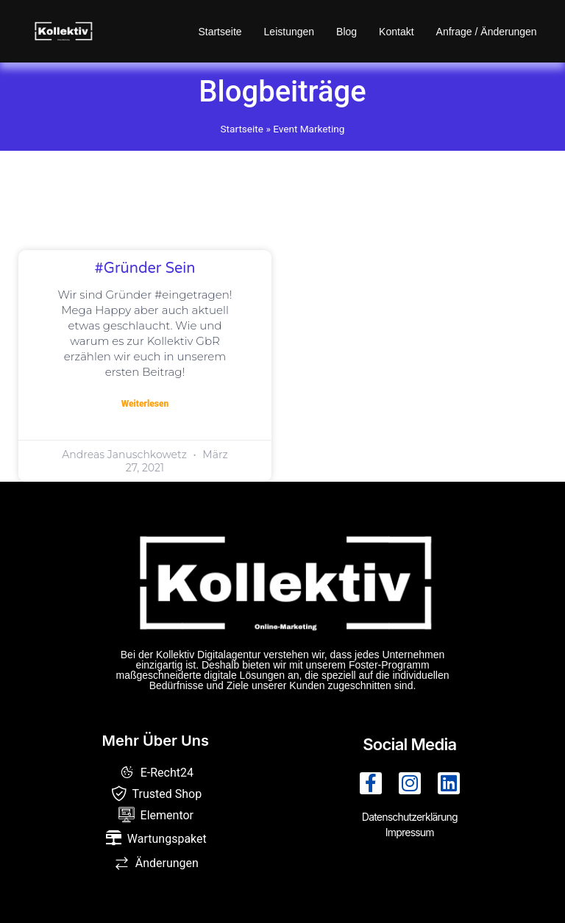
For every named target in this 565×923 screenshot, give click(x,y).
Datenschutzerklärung (410, 816)
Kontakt (396, 32)
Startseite (219, 32)
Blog (346, 32)
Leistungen (289, 32)
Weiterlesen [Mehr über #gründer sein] (145, 404)
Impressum (409, 832)
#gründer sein (145, 268)
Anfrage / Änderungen (486, 32)
